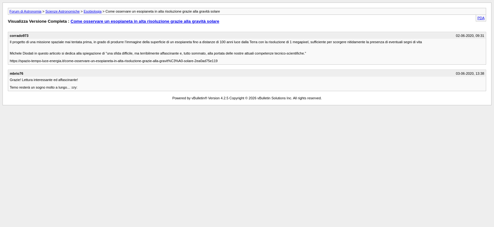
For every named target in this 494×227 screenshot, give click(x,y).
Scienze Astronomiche (62, 11)
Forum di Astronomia (25, 11)
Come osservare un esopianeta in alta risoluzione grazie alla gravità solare (145, 21)
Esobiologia (92, 11)
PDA (481, 18)
